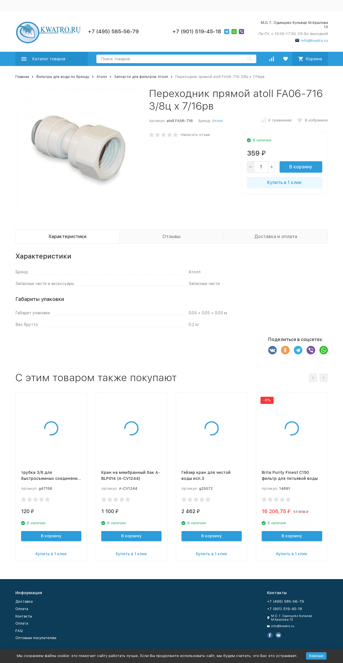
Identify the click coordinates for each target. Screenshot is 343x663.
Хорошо (316, 656)
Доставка (24, 601)
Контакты (23, 616)
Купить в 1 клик (284, 182)
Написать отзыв (195, 135)
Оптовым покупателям (35, 638)
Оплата (21, 609)
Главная (22, 77)
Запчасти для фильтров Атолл (141, 77)
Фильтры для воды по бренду (62, 77)
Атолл (101, 77)
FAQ (19, 631)
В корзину (300, 167)
